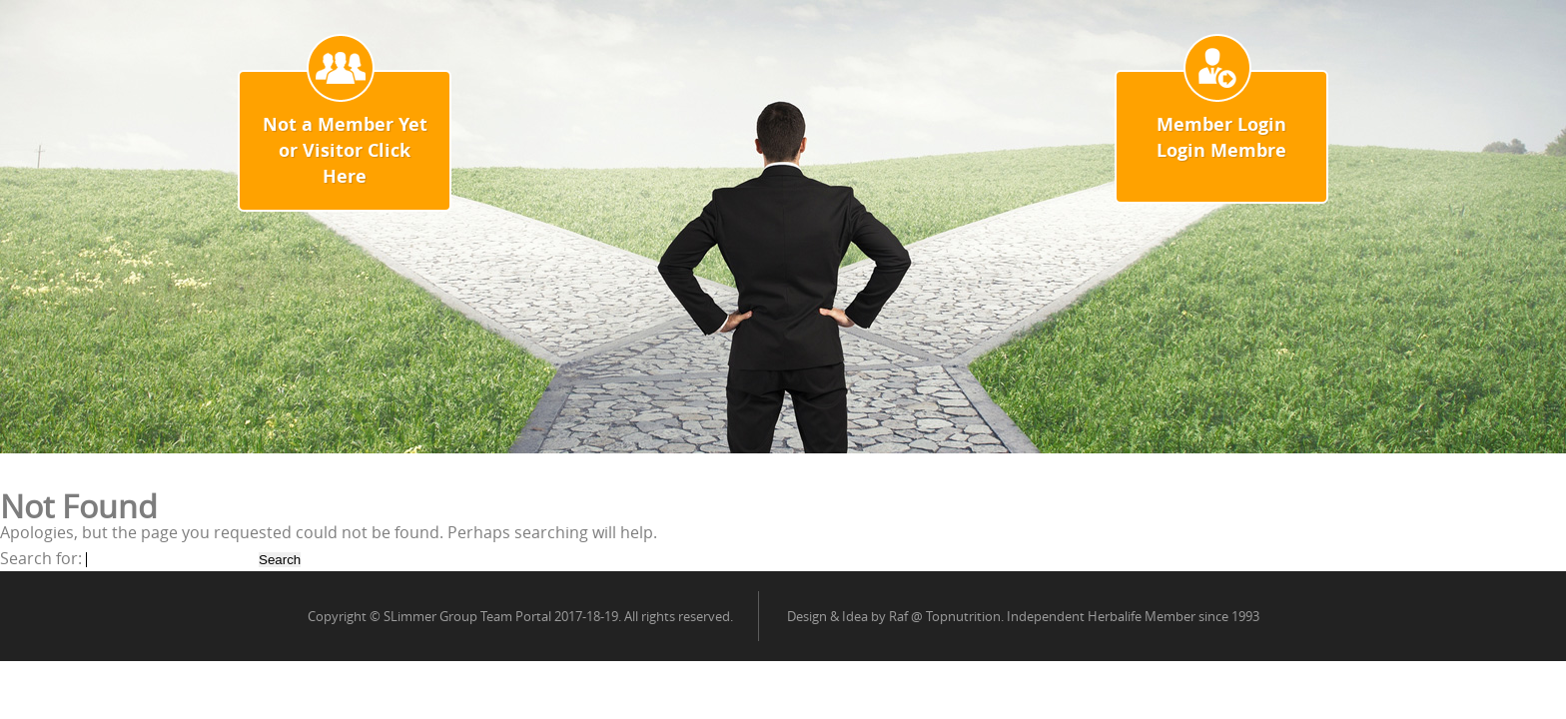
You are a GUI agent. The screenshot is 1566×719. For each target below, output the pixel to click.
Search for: (41, 558)
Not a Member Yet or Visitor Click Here (345, 150)
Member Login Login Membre (1221, 137)
